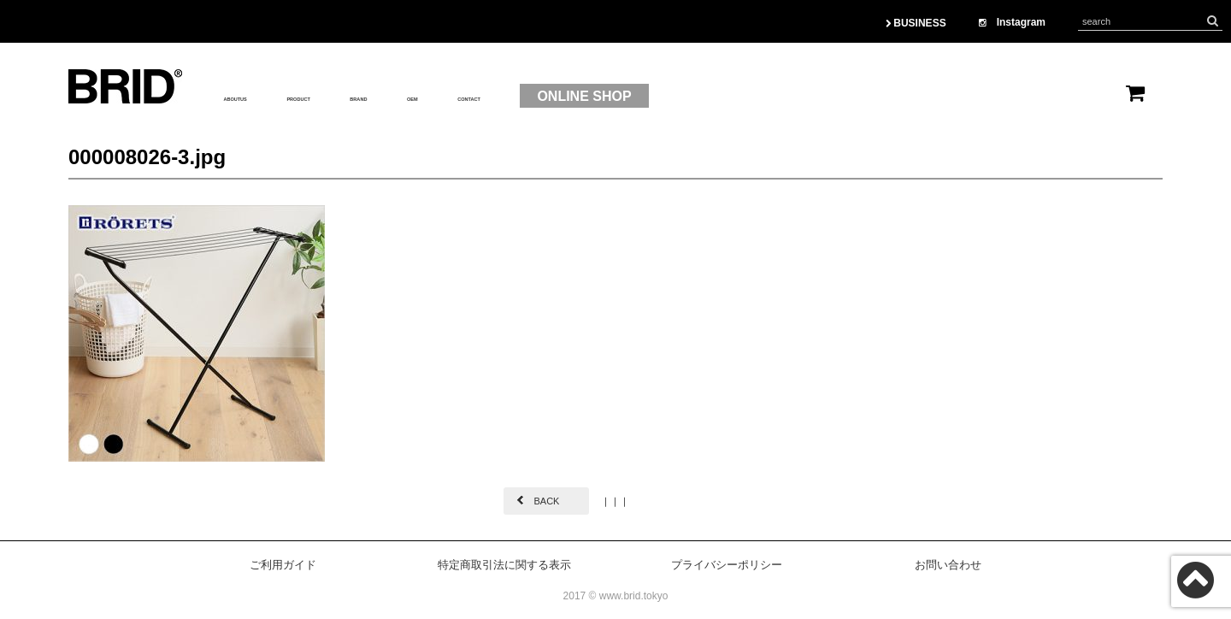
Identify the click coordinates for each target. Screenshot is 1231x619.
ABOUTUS (257, 96)
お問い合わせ (948, 564)
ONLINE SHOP (749, 96)
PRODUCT (360, 96)
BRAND (455, 96)
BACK (546, 501)
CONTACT (616, 96)
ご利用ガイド (283, 564)
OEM (530, 96)
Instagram (1012, 22)
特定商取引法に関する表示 (504, 564)
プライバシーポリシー (726, 564)
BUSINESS (916, 23)
